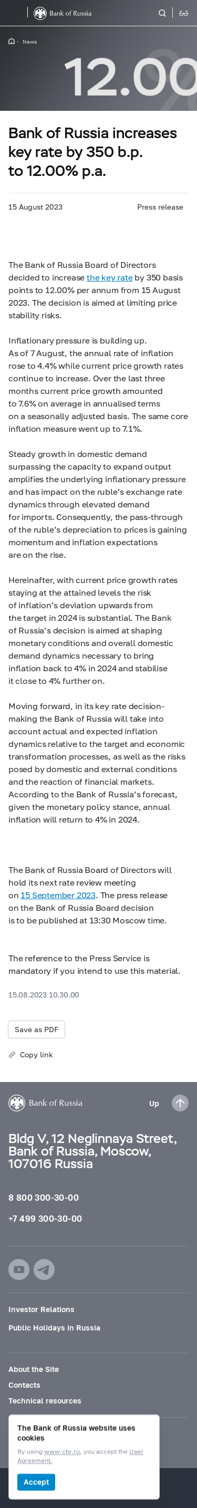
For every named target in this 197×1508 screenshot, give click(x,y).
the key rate (110, 277)
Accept (36, 1482)
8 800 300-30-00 (43, 1197)
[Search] (168, 13)
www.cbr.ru (62, 1452)
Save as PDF (36, 1029)
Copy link (36, 1054)
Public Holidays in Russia (54, 1327)
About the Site (33, 1369)
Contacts (24, 1384)
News (30, 41)
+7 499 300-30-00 (45, 1218)
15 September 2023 (58, 895)
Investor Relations (41, 1309)
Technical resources (44, 1400)
